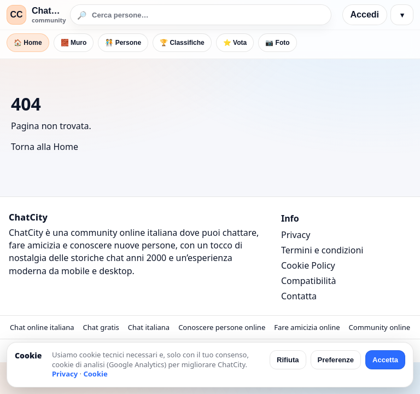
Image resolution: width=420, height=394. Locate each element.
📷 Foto (277, 43)
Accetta (385, 360)
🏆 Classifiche (182, 43)
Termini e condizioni (322, 250)
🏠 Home (28, 43)
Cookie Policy (308, 265)
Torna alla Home (44, 147)
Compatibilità (308, 281)
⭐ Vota (235, 43)
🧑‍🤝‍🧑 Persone (123, 43)
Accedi (365, 14)
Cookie (95, 374)
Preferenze (336, 360)
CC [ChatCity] (16, 14)
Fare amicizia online (307, 327)
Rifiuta (288, 360)
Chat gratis (101, 327)
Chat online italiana (42, 327)
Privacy (295, 235)
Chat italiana (149, 327)
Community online (380, 327)
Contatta (299, 296)
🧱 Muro (74, 43)
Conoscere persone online (221, 327)
